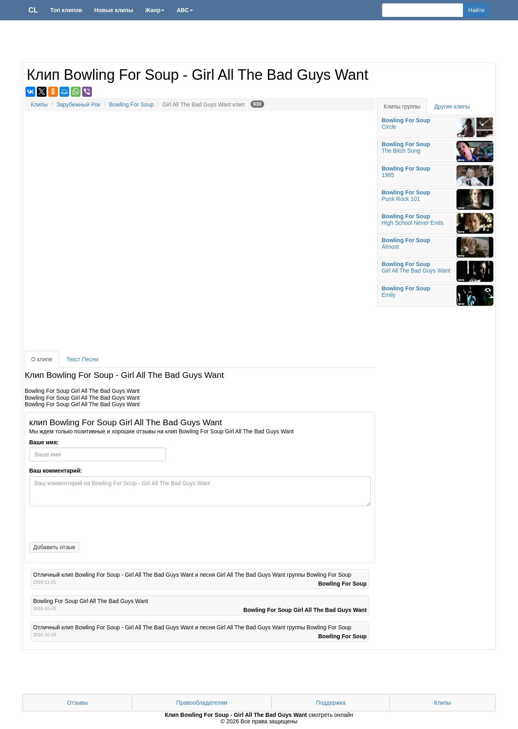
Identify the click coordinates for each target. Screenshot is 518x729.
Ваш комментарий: (55, 470)
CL (33, 10)
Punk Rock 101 (437, 199)
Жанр (155, 10)
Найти (476, 10)
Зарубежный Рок (78, 104)
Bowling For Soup (131, 104)
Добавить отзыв (54, 547)
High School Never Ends (437, 223)
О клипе (41, 359)
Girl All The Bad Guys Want (437, 271)
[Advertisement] (259, 42)
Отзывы (77, 702)
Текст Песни (82, 359)
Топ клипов (66, 10)
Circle (437, 127)
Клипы (39, 104)
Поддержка (331, 702)
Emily (437, 295)
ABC (184, 10)
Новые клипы (113, 10)
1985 (437, 175)
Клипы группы (402, 106)
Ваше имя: (44, 442)
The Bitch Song (437, 151)
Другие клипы (452, 106)
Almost (437, 247)
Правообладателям (201, 702)
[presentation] (87, 523)
